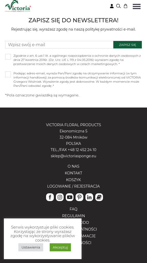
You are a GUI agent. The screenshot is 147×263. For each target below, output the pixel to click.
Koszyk (73, 179)
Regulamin (73, 216)
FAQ (73, 209)
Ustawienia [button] (30, 247)
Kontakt (73, 173)
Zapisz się (127, 45)
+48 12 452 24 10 (82, 149)
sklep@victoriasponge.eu (73, 156)
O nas (73, 166)
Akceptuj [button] (60, 247)
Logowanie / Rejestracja (73, 186)
